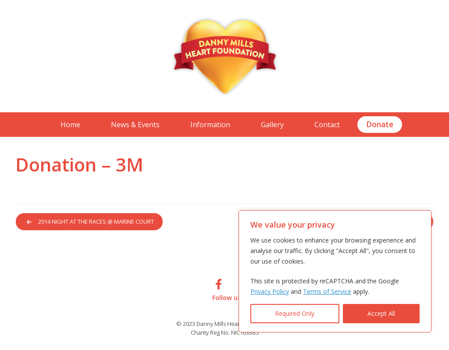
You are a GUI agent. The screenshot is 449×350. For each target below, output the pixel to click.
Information (210, 124)
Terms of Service (327, 291)
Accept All (381, 313)
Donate (379, 124)
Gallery (272, 124)
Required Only (294, 313)
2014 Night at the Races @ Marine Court (92, 222)
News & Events (135, 124)
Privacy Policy (269, 291)
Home (70, 124)
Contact (327, 124)
